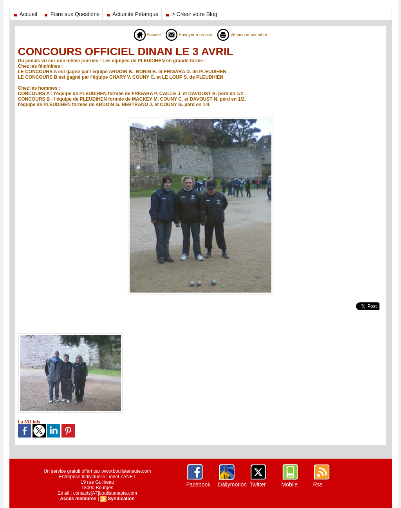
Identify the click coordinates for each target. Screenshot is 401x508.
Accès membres (78, 498)
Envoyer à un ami (188, 34)
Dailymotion (232, 484)
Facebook (198, 484)
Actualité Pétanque (132, 14)
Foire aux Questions (71, 14)
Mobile (290, 484)
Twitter (258, 484)
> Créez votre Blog (190, 14)
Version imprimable (244, 34)
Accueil (25, 14)
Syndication (121, 498)
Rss (318, 484)
